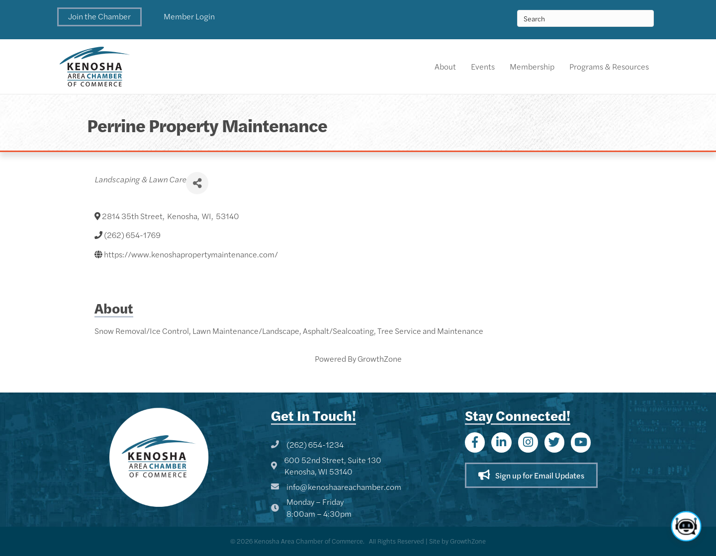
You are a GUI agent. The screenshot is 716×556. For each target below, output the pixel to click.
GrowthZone (380, 358)
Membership (532, 66)
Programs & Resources (609, 66)
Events (483, 66)
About (445, 66)
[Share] (197, 183)
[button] (99, 16)
